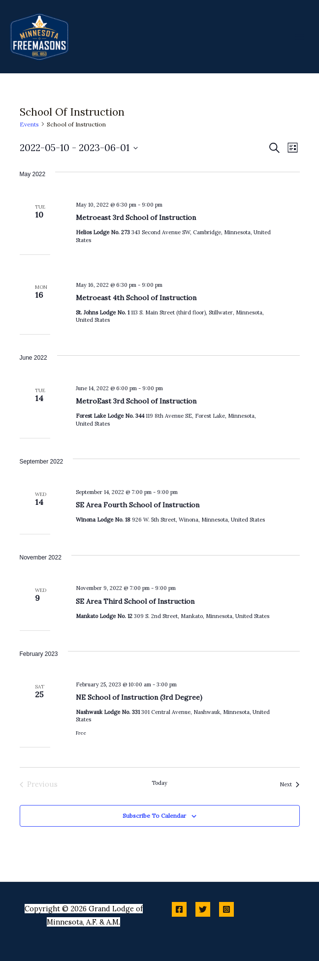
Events (29, 124)
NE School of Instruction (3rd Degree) (139, 697)
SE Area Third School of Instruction (135, 601)
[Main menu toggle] (299, 36)
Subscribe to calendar (154, 815)
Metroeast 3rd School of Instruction (136, 217)
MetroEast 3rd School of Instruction (136, 401)
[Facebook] (179, 909)
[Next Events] (289, 784)
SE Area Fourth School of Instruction (137, 504)
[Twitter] (202, 909)
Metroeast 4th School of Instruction (136, 297)
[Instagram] (226, 909)
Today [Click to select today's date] (159, 782)
